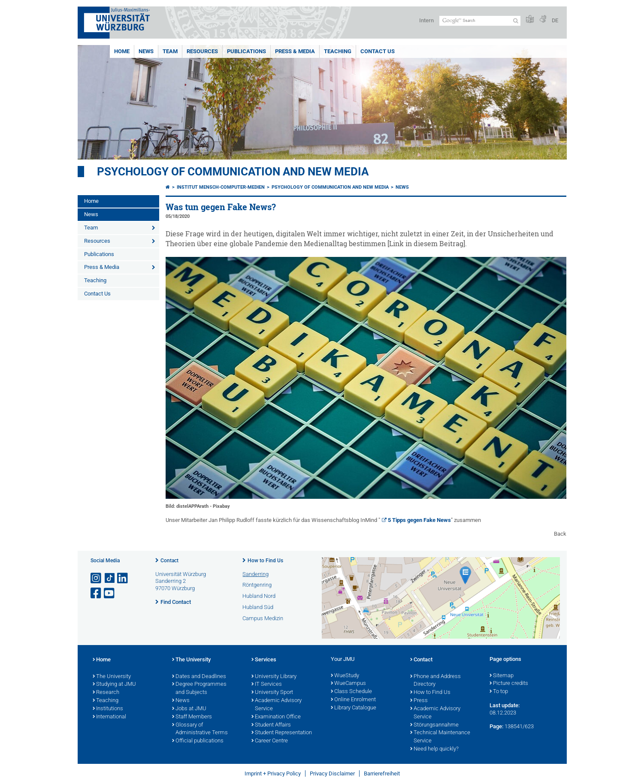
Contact (169, 561)
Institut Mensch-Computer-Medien (221, 187)
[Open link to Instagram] (97, 578)
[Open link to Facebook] (97, 593)
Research (106, 693)
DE (555, 20)
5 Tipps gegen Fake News (419, 520)
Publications (246, 51)
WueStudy (345, 676)
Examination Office (276, 717)
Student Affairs (271, 725)
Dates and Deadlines (199, 677)
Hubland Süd (257, 607)
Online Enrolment (353, 700)
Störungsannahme (434, 725)
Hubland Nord (258, 596)
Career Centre (269, 741)
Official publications (198, 741)
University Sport (272, 693)
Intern (426, 20)
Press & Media (295, 51)
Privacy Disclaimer (332, 773)
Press (419, 701)
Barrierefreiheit (382, 773)
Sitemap (502, 676)
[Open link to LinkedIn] (123, 578)
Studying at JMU (114, 684)
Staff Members (192, 717)
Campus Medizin (262, 618)
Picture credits (509, 684)
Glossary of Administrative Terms (200, 729)
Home (122, 51)
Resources (202, 51)
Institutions (108, 709)
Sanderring (255, 574)
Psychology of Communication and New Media (233, 171)
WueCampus (348, 684)
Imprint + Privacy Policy (273, 773)
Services (263, 660)
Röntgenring (257, 585)
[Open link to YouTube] (110, 593)
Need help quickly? (434, 749)
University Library (273, 677)
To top (499, 692)
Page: (496, 726)
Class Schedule (351, 692)
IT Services (266, 684)
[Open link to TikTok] (110, 578)
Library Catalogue (353, 708)
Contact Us (377, 51)
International (109, 717)
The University (112, 677)
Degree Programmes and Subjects (199, 689)
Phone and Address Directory (435, 681)
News (146, 51)
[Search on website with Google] (479, 21)
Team (170, 51)
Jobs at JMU (189, 709)
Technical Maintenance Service (440, 737)
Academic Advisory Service (276, 705)
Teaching (337, 51)
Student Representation (281, 733)
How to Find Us (265, 561)
